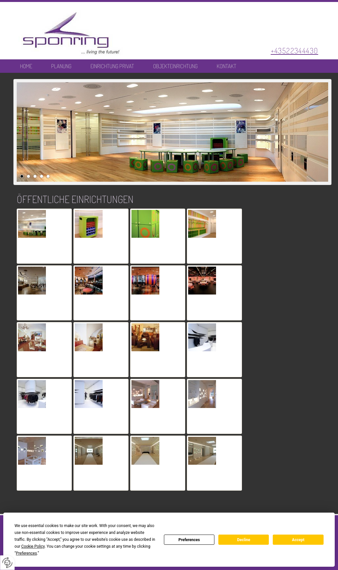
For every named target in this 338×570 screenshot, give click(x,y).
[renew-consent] (7, 562)
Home (26, 66)
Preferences (189, 540)
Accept (298, 540)
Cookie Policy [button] (33, 546)
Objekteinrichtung (175, 66)
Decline (243, 540)
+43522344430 (294, 50)
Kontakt (226, 66)
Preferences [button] (26, 553)
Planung (61, 66)
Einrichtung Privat (112, 66)
